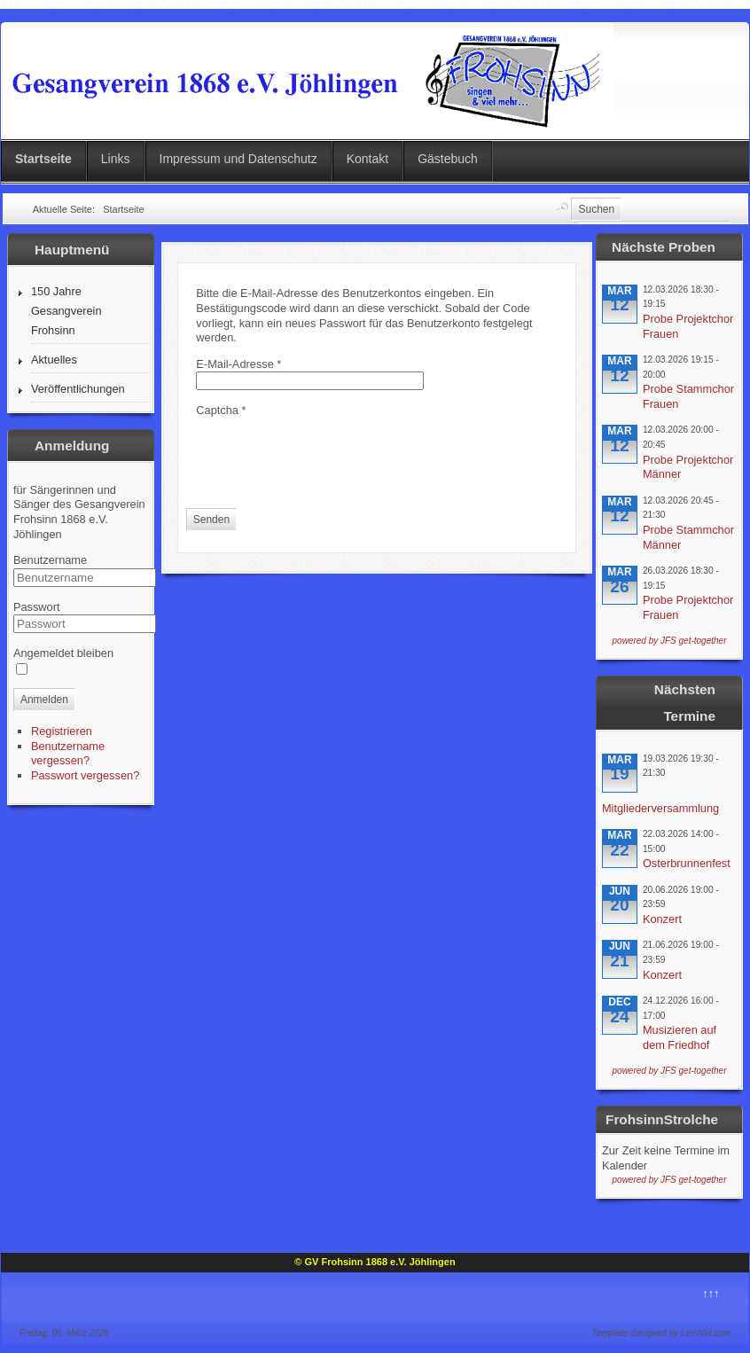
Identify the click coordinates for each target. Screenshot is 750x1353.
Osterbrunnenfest (686, 863)
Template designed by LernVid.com (661, 1333)
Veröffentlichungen (78, 388)
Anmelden (44, 699)
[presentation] (330, 453)
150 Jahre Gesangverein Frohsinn (66, 311)
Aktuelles (54, 359)
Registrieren (61, 731)
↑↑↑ (710, 1293)
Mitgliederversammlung (660, 808)
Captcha (221, 410)
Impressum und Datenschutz (238, 159)
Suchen (596, 209)
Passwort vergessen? (85, 775)
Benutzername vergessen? (68, 753)
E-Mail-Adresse (238, 364)
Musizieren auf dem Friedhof (679, 1037)
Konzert (662, 919)
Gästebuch (448, 159)
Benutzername (50, 560)
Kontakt (367, 159)
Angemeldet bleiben (63, 653)
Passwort (36, 607)
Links (115, 159)
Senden (211, 519)
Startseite (43, 159)
